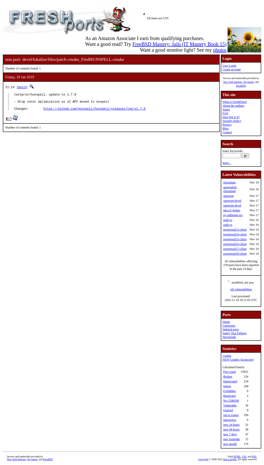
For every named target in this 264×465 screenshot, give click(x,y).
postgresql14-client (235, 234)
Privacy (227, 124)
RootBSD (241, 85)
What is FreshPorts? (234, 102)
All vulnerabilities (241, 289)
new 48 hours (231, 429)
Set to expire (231, 415)
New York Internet (232, 82)
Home (226, 322)
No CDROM (231, 400)
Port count (229, 372)
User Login (229, 65)
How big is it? (231, 117)
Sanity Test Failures (234, 333)
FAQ (225, 113)
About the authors (233, 105)
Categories (228, 325)
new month (230, 444)
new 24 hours (231, 424)
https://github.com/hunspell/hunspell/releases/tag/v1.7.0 (94, 112)
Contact (227, 132)
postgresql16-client (235, 244)
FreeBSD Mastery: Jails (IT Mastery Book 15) (179, 44)
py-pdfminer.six (232, 215)
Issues (226, 109)
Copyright (203, 459)
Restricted (229, 396)
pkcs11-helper (231, 210)
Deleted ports (230, 329)
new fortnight (231, 439)
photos (220, 50)
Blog (225, 128)
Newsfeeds (229, 337)
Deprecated (230, 381)
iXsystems (248, 82)
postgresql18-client (235, 253)
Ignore (227, 386)
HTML (236, 456)
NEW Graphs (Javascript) (238, 359)
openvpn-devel (232, 200)
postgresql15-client (235, 239)
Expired (228, 410)
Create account (231, 69)
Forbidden (229, 391)
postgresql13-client (235, 229)
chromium (229, 182)
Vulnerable (230, 405)
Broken (227, 376)
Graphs (226, 356)
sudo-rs (227, 220)
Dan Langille (229, 459)
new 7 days (230, 434)
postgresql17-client (235, 249)
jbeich (21, 87)
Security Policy (231, 121)
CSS (244, 456)
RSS (254, 456)
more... (226, 163)
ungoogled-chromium (230, 189)
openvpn (228, 196)
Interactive (229, 420)
